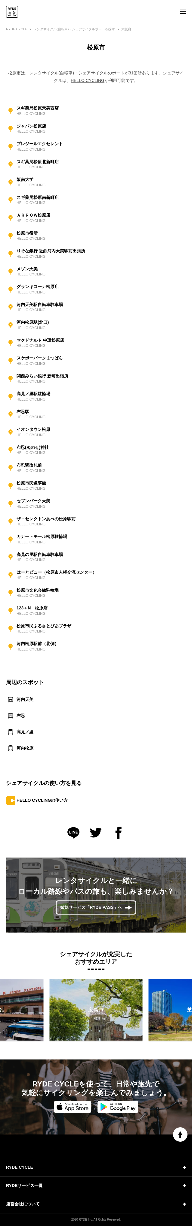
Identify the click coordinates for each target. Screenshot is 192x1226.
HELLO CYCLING (87, 80)
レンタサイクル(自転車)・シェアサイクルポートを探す (74, 29)
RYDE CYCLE (16, 29)
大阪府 (126, 29)
